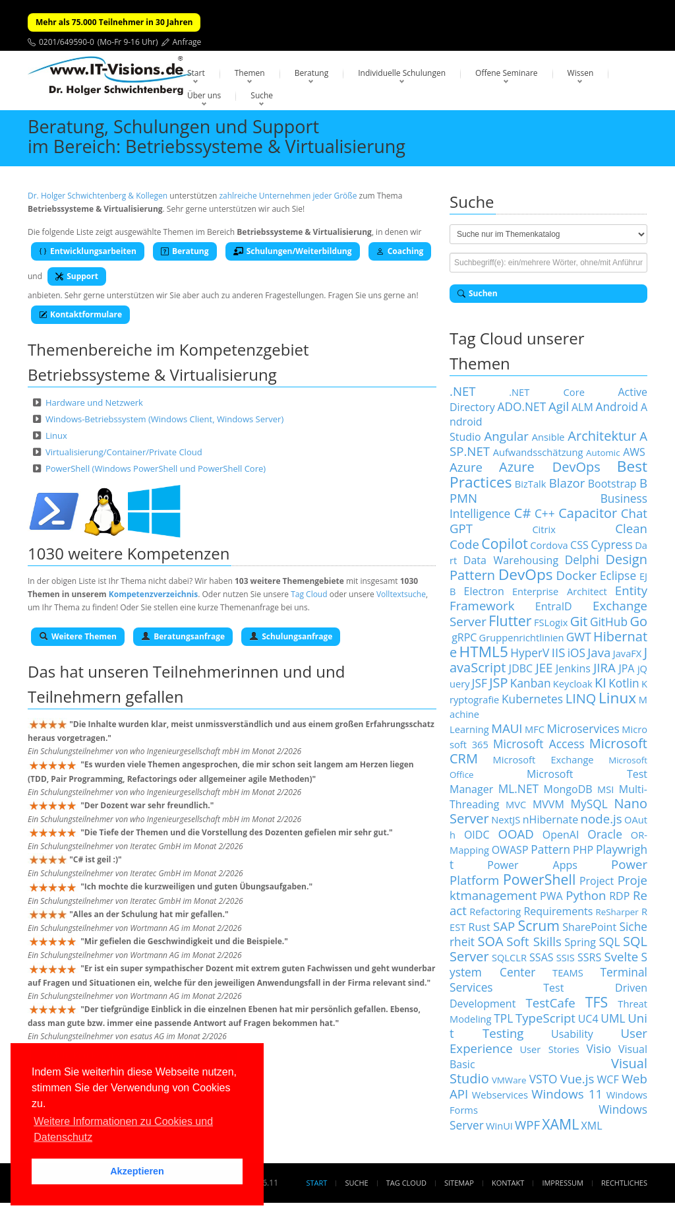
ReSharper (617, 912)
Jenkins (573, 668)
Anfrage (187, 42)
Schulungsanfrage (290, 636)
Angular (506, 436)
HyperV (529, 652)
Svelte (621, 956)
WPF (527, 1124)
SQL (609, 941)
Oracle (604, 834)
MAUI (506, 728)
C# (522, 513)
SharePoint (589, 927)
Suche (261, 95)
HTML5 (483, 651)
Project (596, 881)
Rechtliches (624, 1183)
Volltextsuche (401, 594)
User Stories (549, 1049)
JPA (626, 668)
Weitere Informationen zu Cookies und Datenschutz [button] (123, 1129)
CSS (579, 545)
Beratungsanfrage (183, 636)
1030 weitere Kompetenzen (129, 553)
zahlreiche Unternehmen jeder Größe (288, 195)
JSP (498, 682)
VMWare (509, 1080)
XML (591, 1125)
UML (613, 1018)
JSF (479, 683)
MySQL (589, 804)
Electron (484, 591)
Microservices (583, 728)
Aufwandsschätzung (538, 452)
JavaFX (627, 653)
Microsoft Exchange (543, 759)
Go (638, 621)
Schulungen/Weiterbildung (292, 251)
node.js (601, 818)
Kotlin (623, 683)
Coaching (400, 251)
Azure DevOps (550, 467)
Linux (56, 435)
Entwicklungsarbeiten (87, 251)
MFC (534, 729)
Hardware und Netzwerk (94, 402)
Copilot (504, 543)
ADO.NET (521, 406)
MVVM (548, 804)
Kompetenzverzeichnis (153, 594)
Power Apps (532, 865)
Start (196, 73)
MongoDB (568, 789)
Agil (558, 406)
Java (598, 652)
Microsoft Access (539, 744)
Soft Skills (534, 941)
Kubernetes (532, 699)
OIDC (477, 834)
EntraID (553, 606)
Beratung (312, 73)
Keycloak (573, 683)
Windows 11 (566, 1093)
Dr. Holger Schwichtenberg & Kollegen (97, 195)
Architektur (602, 436)
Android (617, 406)
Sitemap (459, 1183)
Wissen (581, 73)
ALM (582, 407)
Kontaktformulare (80, 314)
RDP (619, 896)
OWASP (510, 850)
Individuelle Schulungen (402, 73)
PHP (583, 850)
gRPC (464, 637)
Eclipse (618, 575)
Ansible (548, 436)
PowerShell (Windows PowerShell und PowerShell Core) (155, 468)
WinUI (499, 1125)
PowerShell (539, 879)
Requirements (558, 911)
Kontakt (508, 1183)
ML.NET (518, 788)
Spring (580, 942)
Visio (599, 1048)
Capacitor (587, 513)
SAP (504, 926)
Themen (250, 73)
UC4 (588, 1018)
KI (600, 682)
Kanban (530, 683)
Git (579, 621)
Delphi (582, 559)
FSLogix (551, 622)
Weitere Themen (78, 636)
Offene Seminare (506, 73)
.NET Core (547, 392)
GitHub (609, 621)
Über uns (204, 95)
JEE (544, 667)
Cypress (612, 544)
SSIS (565, 957)
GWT (578, 637)
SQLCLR (509, 957)
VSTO (543, 1079)
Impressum (562, 1183)
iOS (576, 652)
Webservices (500, 1094)
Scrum (539, 925)
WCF (608, 1079)
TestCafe (550, 1002)
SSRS (589, 957)
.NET (463, 391)
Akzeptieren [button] (137, 1171)
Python (586, 895)
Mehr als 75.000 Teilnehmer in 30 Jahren (114, 22)
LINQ (581, 698)
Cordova (549, 545)
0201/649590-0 (66, 42)
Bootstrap (612, 483)
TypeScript (545, 1017)
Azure (466, 467)
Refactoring (495, 911)
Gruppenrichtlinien (521, 637)
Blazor (567, 482)
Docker (576, 575)
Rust (479, 927)
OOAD (515, 833)
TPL (503, 1018)
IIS (559, 652)
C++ (545, 513)
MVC (516, 804)
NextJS (505, 819)
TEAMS (567, 972)
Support (76, 276)
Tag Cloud (309, 594)
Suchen (477, 293)
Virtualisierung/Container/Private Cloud (123, 452)
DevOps (525, 574)
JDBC (521, 668)
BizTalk (530, 483)
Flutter (509, 620)
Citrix (544, 529)
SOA (491, 941)
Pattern (550, 849)
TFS (596, 1001)
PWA (551, 896)
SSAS (541, 957)
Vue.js (577, 1078)
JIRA (604, 667)
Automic (603, 453)
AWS (634, 452)
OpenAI (561, 834)
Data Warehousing (510, 560)
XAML (560, 1124)
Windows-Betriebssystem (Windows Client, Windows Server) (164, 419)
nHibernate (550, 819)
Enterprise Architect (559, 591)
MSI (605, 789)
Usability (572, 1034)
